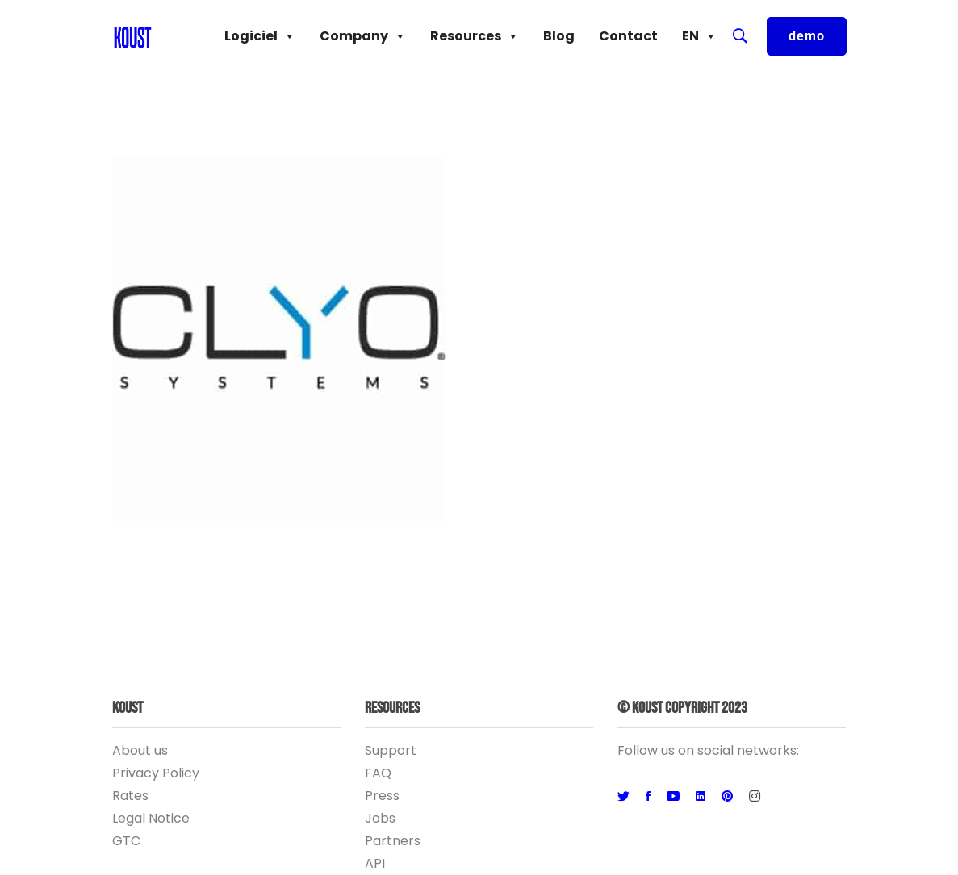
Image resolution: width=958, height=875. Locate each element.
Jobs (380, 818)
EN (699, 36)
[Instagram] (755, 796)
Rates (130, 795)
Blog (559, 36)
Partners (392, 840)
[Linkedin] (700, 796)
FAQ (378, 773)
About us (140, 750)
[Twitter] (623, 796)
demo (807, 36)
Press (382, 795)
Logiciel (259, 36)
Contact (628, 36)
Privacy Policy (155, 773)
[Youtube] (673, 796)
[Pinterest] (727, 796)
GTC (126, 840)
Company (363, 36)
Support (390, 750)
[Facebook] (648, 796)
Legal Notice (151, 818)
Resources (474, 36)
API (375, 863)
